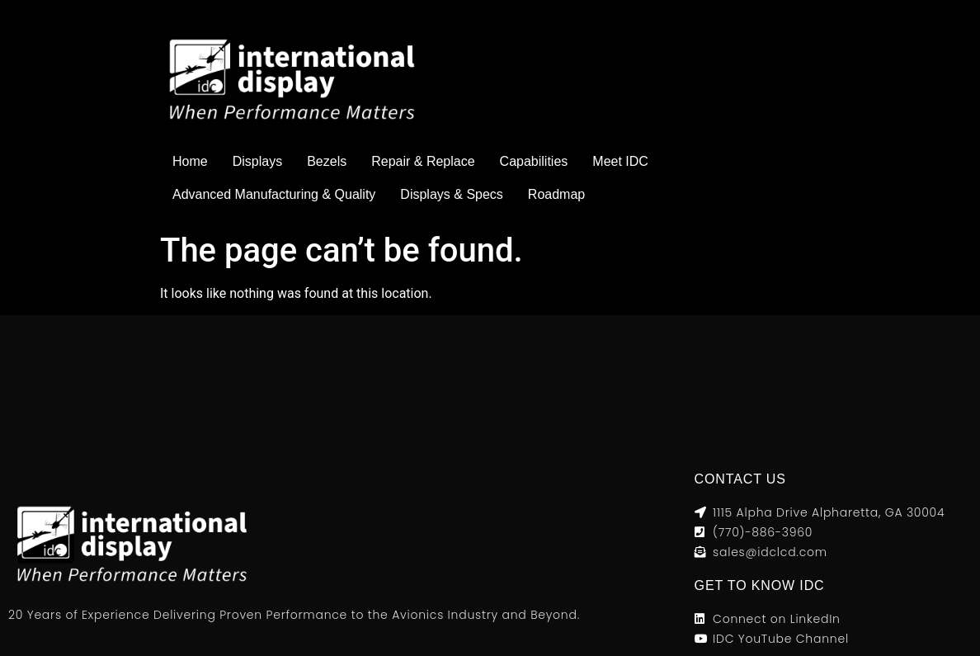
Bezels (326, 161)
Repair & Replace (422, 161)
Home (190, 161)
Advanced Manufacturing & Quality (273, 194)
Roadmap (556, 194)
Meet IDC (620, 161)
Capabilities (534, 161)
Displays (257, 161)
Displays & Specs (451, 194)
